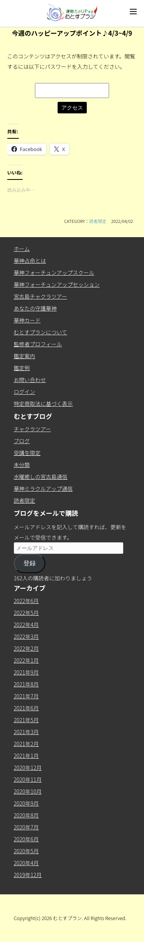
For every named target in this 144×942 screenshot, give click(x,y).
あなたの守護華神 (35, 308)
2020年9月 (26, 803)
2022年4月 (26, 624)
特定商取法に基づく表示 (43, 403)
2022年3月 (26, 636)
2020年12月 (28, 767)
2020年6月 (26, 839)
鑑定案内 (24, 356)
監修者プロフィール (38, 344)
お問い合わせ (30, 380)
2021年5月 (26, 720)
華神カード (27, 320)
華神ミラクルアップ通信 (43, 488)
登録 (29, 563)
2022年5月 (26, 612)
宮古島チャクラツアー (40, 296)
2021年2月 (26, 744)
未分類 (22, 465)
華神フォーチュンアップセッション (57, 284)
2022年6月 (26, 601)
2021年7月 (26, 696)
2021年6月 (26, 708)
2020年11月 (28, 779)
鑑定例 (22, 368)
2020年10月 (28, 791)
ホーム (22, 249)
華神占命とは (30, 260)
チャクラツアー (32, 429)
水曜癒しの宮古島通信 (41, 476)
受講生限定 (27, 453)
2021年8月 (26, 684)
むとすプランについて (40, 332)
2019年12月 (28, 875)
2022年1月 (26, 660)
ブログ (22, 441)
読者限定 (97, 221)
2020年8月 (26, 815)
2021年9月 (26, 672)
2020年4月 (26, 863)
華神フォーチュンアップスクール (54, 272)
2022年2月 (26, 648)
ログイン (24, 391)
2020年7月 (26, 827)
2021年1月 (26, 755)
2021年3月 (26, 732)
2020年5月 (26, 851)
